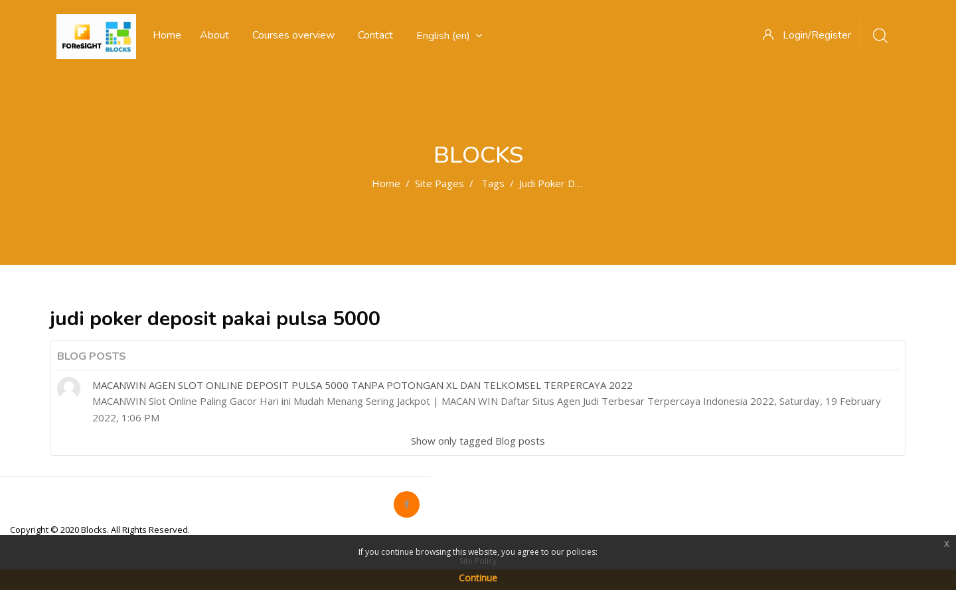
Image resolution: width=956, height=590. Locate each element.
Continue (478, 577)
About (214, 35)
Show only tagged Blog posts (478, 440)
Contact (375, 35)
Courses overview (293, 35)
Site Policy (478, 561)
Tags (493, 183)
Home (386, 183)
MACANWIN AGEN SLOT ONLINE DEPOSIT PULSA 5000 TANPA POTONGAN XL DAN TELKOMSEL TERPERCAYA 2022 (362, 385)
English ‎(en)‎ (449, 36)
